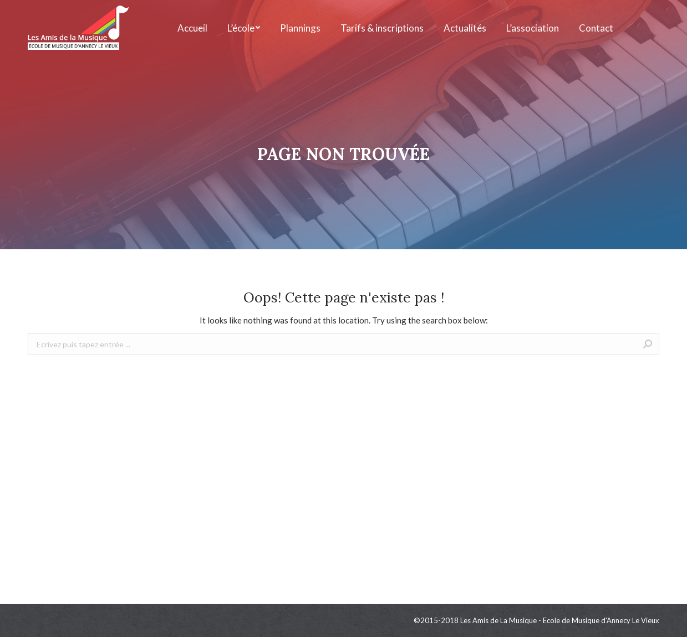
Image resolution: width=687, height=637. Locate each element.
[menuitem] (192, 27)
